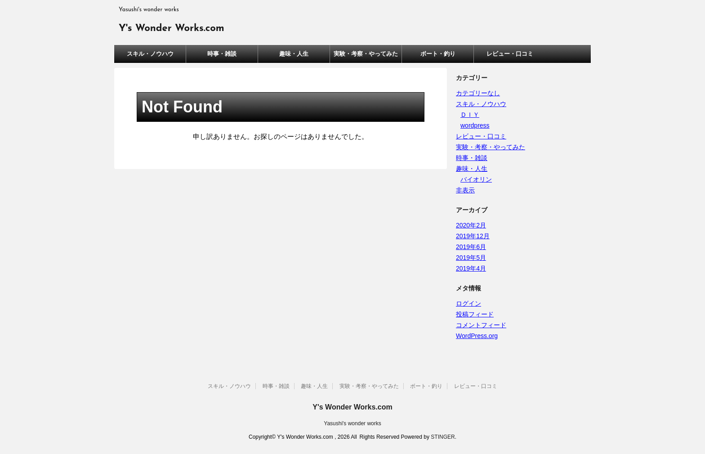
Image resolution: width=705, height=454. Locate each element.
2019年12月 (473, 236)
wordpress (475, 125)
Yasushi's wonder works (352, 423)
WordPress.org (477, 335)
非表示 (465, 190)
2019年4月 (471, 268)
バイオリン (476, 179)
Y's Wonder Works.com (171, 28)
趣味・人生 (293, 53)
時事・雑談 (221, 53)
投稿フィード (475, 314)
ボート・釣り (437, 53)
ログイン (468, 303)
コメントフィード (481, 325)
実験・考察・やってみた (366, 53)
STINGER (443, 437)
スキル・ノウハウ (150, 53)
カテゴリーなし (478, 93)
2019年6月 (471, 246)
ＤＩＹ (469, 114)
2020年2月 (471, 225)
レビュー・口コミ (509, 53)
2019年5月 (471, 257)
